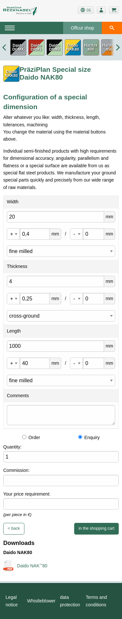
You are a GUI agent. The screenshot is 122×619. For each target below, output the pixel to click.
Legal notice (12, 601)
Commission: (16, 470)
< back (14, 528)
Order (31, 437)
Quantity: (12, 446)
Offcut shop (82, 28)
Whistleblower (41, 600)
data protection (70, 601)
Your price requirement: (26, 494)
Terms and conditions (96, 601)
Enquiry (89, 437)
